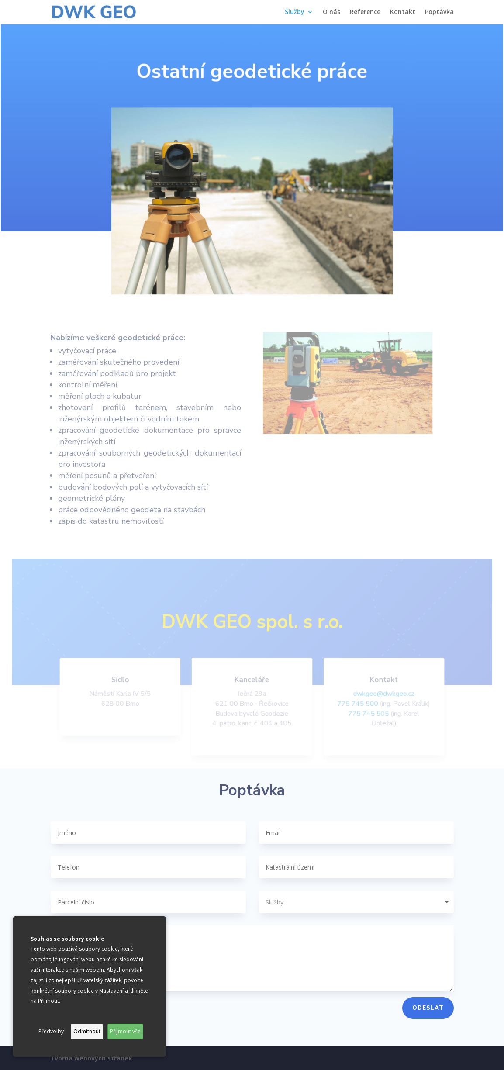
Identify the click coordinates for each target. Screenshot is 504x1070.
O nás (331, 12)
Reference (365, 12)
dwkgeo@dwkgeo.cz (381, 695)
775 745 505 (366, 714)
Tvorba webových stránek (91, 1058)
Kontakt (402, 12)
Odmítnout (86, 1031)
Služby (294, 12)
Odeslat (428, 1008)
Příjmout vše (125, 1031)
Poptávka (439, 12)
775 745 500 (356, 705)
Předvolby (51, 1031)
